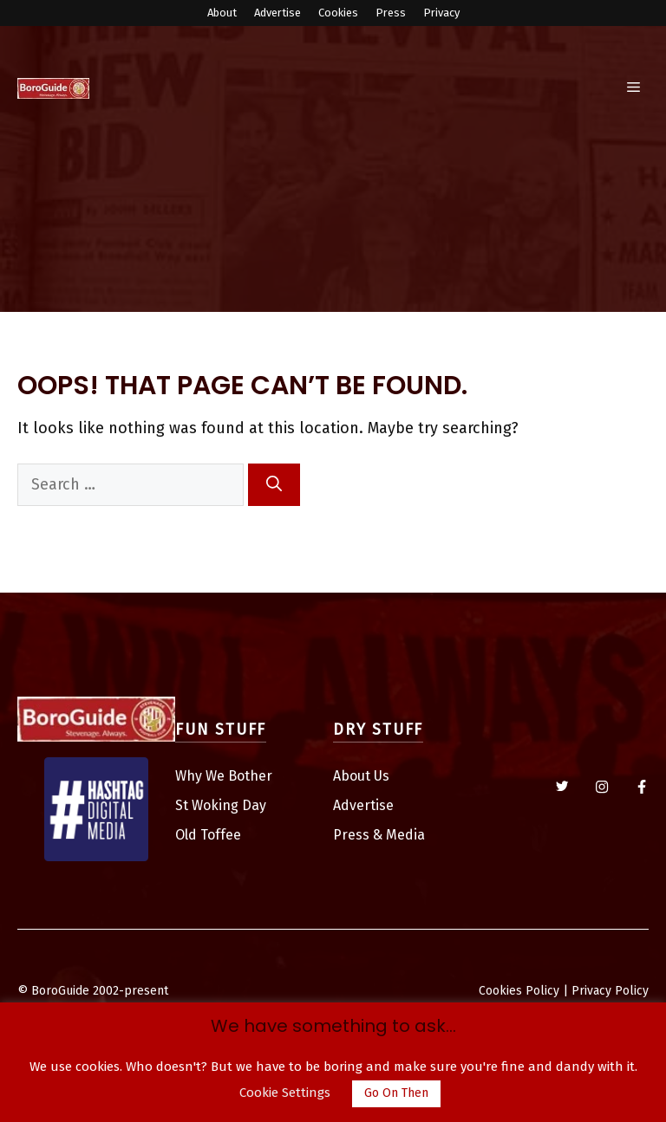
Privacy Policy (610, 990)
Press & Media (379, 835)
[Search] (274, 485)
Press (390, 12)
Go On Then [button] (396, 1093)
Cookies (338, 12)
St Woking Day (220, 805)
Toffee (220, 835)
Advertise (277, 12)
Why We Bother (223, 776)
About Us (361, 776)
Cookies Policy (519, 990)
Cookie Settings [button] (284, 1092)
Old (187, 835)
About (222, 12)
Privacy (441, 12)
